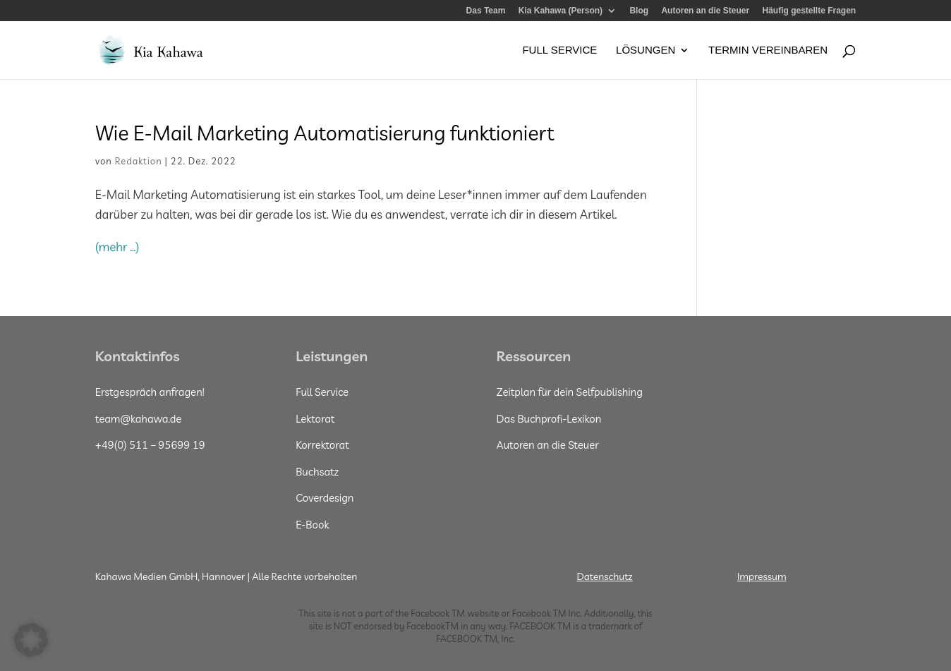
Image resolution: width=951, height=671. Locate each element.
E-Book (312, 524)
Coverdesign (324, 497)
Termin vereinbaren (768, 50)
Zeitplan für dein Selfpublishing (570, 392)
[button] (31, 640)
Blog (638, 11)
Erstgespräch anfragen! (150, 392)
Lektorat (315, 418)
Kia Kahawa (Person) (560, 11)
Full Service (559, 50)
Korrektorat (322, 445)
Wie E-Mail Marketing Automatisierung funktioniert (327, 132)
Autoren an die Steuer (705, 11)
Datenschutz (604, 576)
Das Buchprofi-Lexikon (549, 418)
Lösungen (645, 50)
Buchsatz (317, 471)
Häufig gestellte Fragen (809, 11)
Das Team (486, 11)
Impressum (762, 576)
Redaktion (138, 161)
